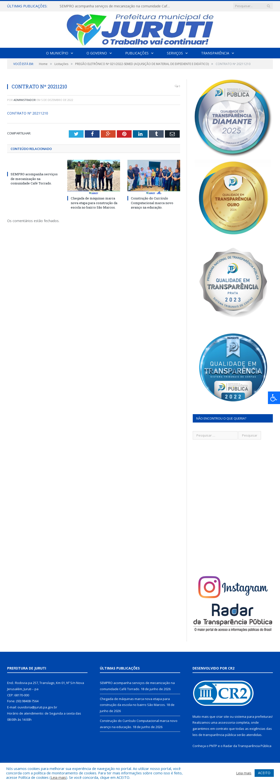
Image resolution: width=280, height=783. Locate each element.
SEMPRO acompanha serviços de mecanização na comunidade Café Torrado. (116, 6)
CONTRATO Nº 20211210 (27, 113)
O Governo (97, 53)
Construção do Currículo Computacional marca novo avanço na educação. (152, 202)
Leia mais (58, 777)
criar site (222, 716)
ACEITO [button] (264, 772)
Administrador (25, 100)
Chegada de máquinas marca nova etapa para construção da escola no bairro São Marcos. (94, 202)
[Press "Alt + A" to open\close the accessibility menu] (274, 398)
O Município (57, 53)
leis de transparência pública (214, 735)
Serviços (175, 53)
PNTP (213, 746)
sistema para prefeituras (253, 716)
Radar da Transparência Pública (247, 746)
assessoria (226, 722)
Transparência (215, 53)
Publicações (137, 53)
